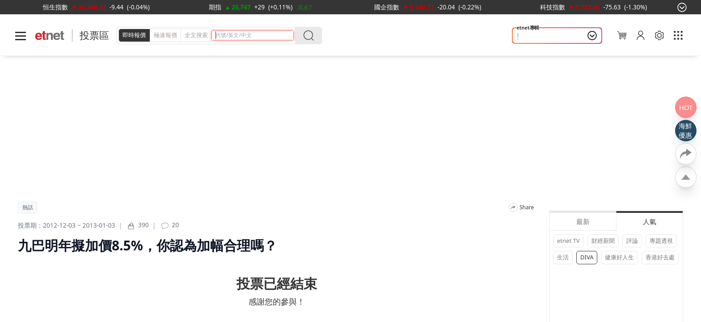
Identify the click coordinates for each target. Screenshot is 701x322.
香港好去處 (660, 257)
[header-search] (254, 35)
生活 (563, 257)
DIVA (586, 257)
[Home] (50, 35)
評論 (632, 241)
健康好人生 (619, 257)
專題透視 (661, 241)
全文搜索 (196, 35)
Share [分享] (526, 207)
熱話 (27, 207)
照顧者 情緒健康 (541, 35)
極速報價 (165, 35)
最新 (583, 221)
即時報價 (134, 35)
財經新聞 (603, 241)
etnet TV (568, 241)
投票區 (94, 35)
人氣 (649, 221)
